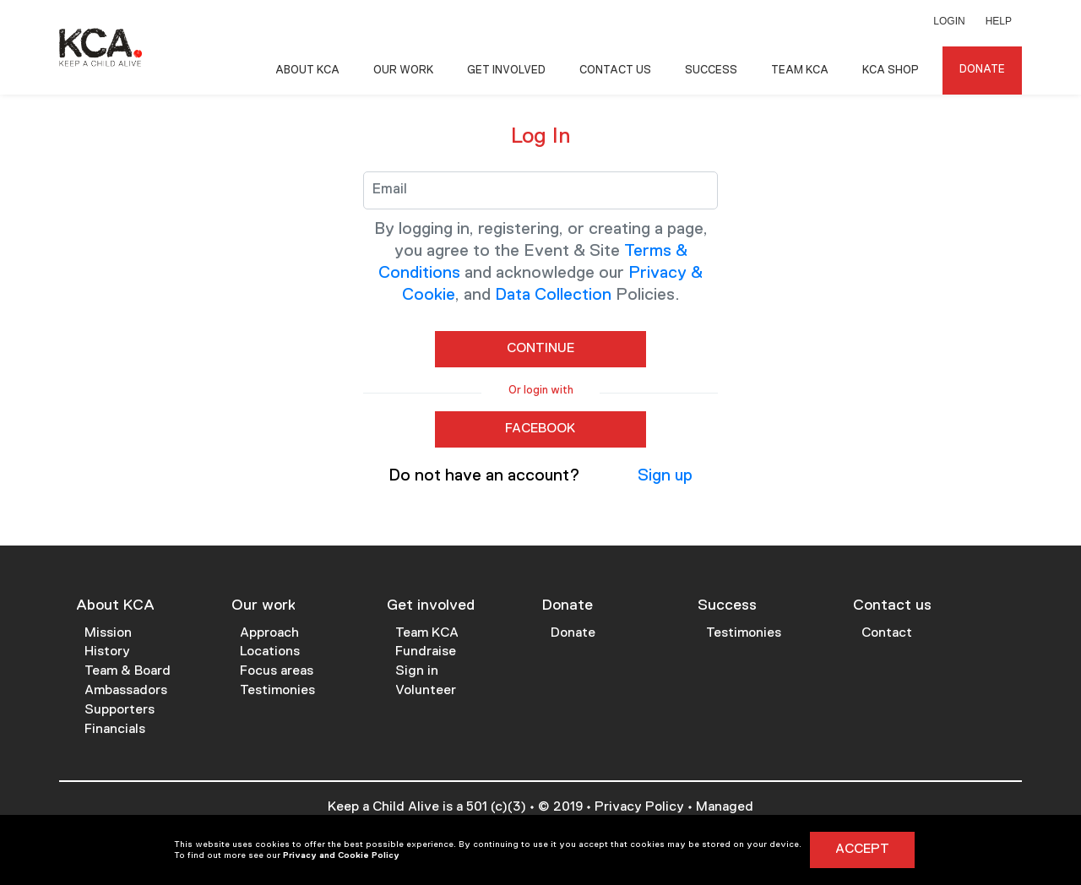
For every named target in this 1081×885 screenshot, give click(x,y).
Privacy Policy (639, 807)
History (107, 652)
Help (999, 21)
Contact (886, 633)
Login (948, 21)
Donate (982, 69)
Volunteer (425, 691)
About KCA (307, 70)
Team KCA (799, 70)
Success (711, 70)
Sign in (416, 671)
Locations (270, 652)
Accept (862, 849)
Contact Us (615, 70)
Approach (269, 633)
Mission (108, 633)
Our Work (403, 70)
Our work (263, 605)
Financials (114, 729)
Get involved (431, 605)
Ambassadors (125, 691)
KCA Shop (890, 70)
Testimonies (277, 691)
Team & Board (127, 671)
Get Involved (506, 70)
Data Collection (553, 294)
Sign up (665, 475)
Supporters (119, 710)
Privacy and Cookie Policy (341, 855)
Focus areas (276, 671)
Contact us (892, 605)
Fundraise (425, 652)
